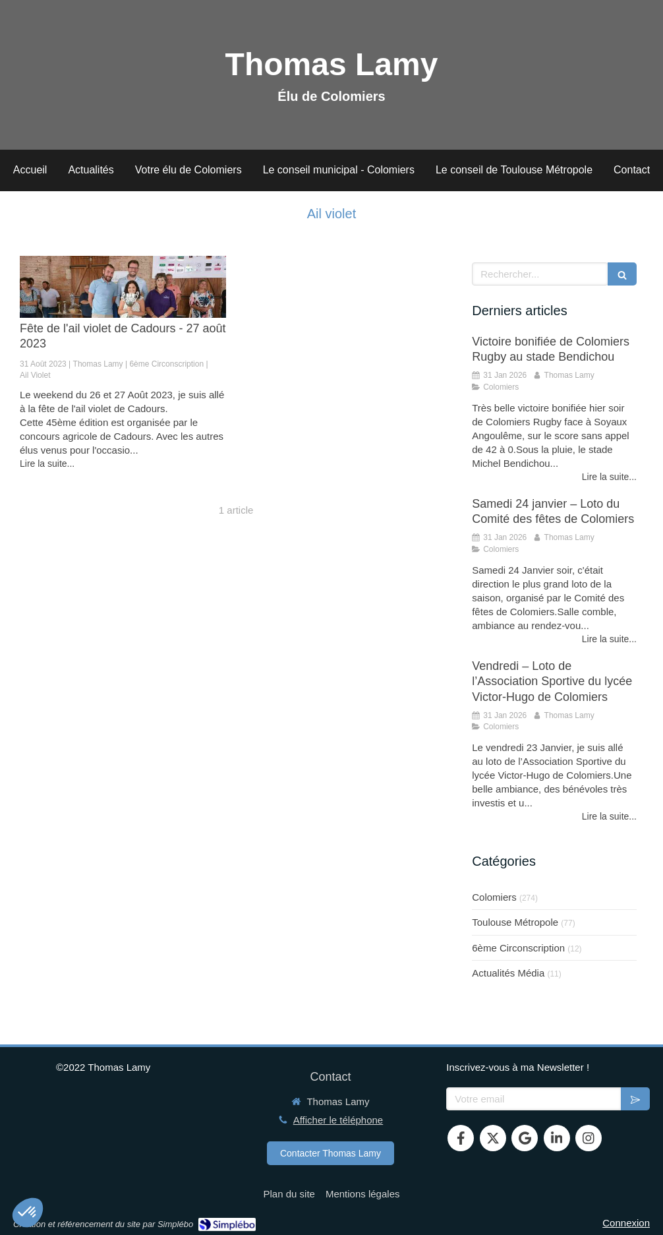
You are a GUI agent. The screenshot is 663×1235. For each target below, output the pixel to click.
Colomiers (494, 897)
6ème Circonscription (518, 947)
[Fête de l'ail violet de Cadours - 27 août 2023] (123, 287)
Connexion (626, 1222)
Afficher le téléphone (338, 1120)
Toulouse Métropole (515, 922)
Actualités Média (508, 973)
